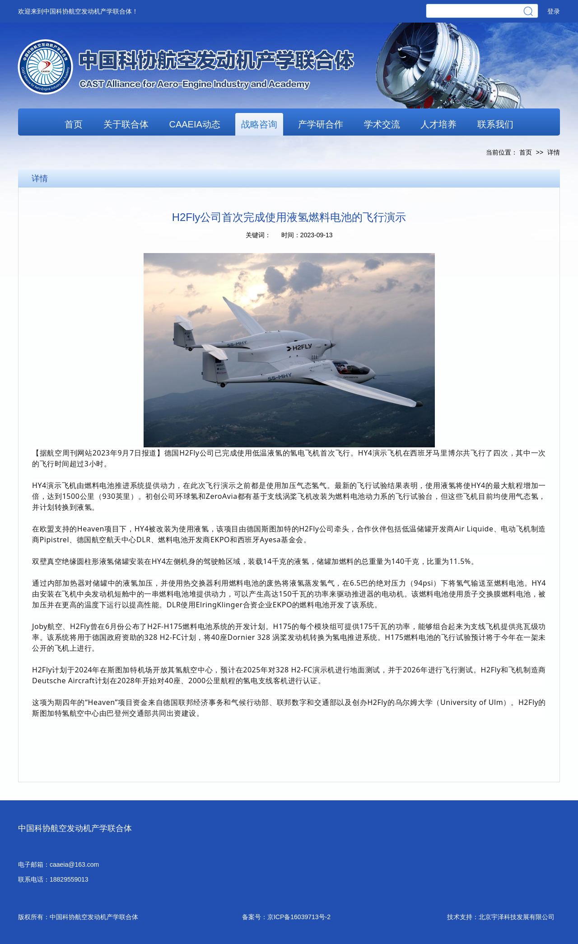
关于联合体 (126, 124)
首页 (74, 124)
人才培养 (438, 124)
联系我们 (495, 124)
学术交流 (382, 124)
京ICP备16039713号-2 (299, 917)
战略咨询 (259, 124)
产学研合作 (320, 124)
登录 (553, 11)
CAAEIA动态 (194, 124)
